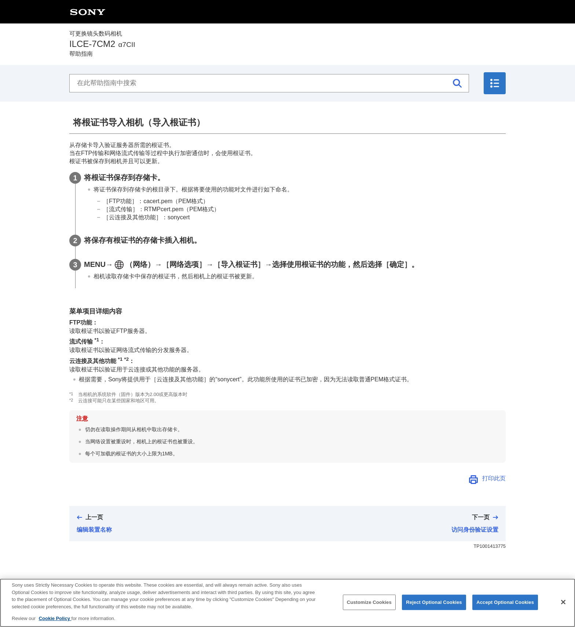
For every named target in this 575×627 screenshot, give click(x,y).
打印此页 (494, 478)
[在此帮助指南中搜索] (269, 83)
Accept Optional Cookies (505, 613)
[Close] (563, 613)
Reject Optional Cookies (434, 613)
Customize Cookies (369, 613)
